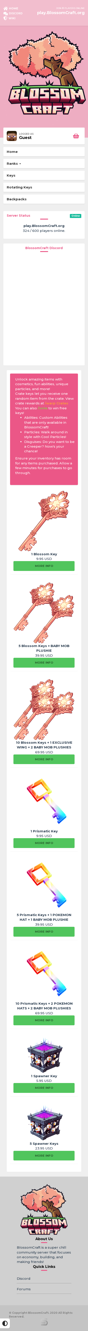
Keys (11, 175)
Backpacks (17, 199)
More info (44, 566)
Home (12, 152)
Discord (23, 1278)
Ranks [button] (14, 163)
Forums (24, 1289)
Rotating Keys (19, 187)
